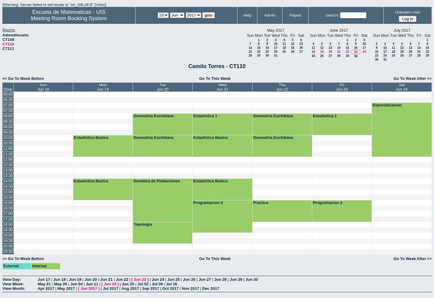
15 (258, 47)
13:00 (8, 170)
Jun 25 (173, 279)
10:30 (8, 143)
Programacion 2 (208, 202)
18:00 (8, 224)
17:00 (8, 213)
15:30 (8, 197)
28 (250, 55)
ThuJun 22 (282, 87)
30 (267, 55)
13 (301, 43)
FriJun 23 (342, 87)
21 (250, 51)
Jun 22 (122, 279)
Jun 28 (220, 279)
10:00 (8, 137)
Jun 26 (189, 279)
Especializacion (387, 105)
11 (284, 43)
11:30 (8, 154)
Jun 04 (76, 284)
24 (275, 51)
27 (301, 51)
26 (292, 51)
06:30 (8, 99)
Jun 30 (251, 279)
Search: (332, 15)
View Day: (11, 279)
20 (301, 47)
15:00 (8, 192)
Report (295, 15)
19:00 (8, 235)
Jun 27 (205, 279)
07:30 (8, 110)
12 (292, 43)
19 (292, 47)
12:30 (8, 164)
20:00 (8, 246)
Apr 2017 (46, 288)
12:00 (8, 159)
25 (284, 51)
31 (275, 55)
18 (284, 47)
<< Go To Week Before (23, 78)
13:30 (8, 175)
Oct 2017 (170, 288)
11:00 (8, 148)
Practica (261, 202)
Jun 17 (44, 279)
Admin (269, 15)
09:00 (8, 126)
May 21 (44, 284)
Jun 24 (158, 279)
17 (275, 47)
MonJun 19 (103, 87)
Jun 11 (92, 284)
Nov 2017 (190, 288)
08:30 (8, 121)
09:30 (8, 132)
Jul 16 (171, 284)
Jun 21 (106, 279)
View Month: (13, 288)
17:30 (8, 219)
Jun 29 (236, 279)
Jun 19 (75, 279)
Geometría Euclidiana (154, 116)
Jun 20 (90, 279)
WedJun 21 (222, 87)
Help (247, 15)
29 (258, 55)
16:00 (8, 202)
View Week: (13, 284)
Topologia (143, 224)
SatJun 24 (402, 87)
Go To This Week (215, 78)
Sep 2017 (150, 288)
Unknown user (407, 12)
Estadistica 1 (205, 116)
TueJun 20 (162, 87)
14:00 (8, 181)
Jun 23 (140, 279)
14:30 (8, 186)
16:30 (8, 208)
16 (267, 47)
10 (275, 43)
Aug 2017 (130, 288)
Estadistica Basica (91, 137)
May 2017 (66, 288)
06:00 (8, 94)
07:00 (8, 105)
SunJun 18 (43, 87)
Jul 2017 (110, 288)
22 (258, 51)
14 (250, 47)
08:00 (8, 116)
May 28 (60, 284)
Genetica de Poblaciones (157, 181)
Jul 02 (143, 284)
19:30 (8, 240)
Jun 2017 (88, 288)
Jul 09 (157, 284)
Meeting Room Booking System (69, 18)
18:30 (8, 229)
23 (267, 51)
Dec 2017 (210, 288)
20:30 (8, 251)
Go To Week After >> (413, 78)
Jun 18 (59, 279)
